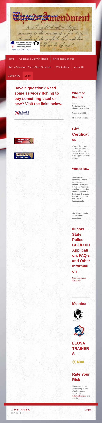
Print (15, 409)
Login (88, 409)
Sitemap (25, 409)
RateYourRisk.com (79, 396)
